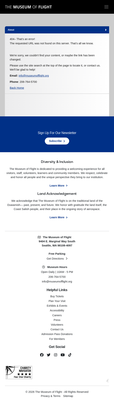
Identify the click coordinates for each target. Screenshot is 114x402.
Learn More (57, 185)
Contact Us (56, 328)
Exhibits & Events (57, 305)
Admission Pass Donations (57, 333)
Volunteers (57, 324)
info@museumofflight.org (34, 75)
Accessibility (57, 310)
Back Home (17, 87)
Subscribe (55, 140)
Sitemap (68, 395)
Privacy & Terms (51, 395)
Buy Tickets (57, 295)
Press (57, 319)
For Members (57, 338)
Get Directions (55, 258)
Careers (57, 314)
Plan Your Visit (57, 300)
